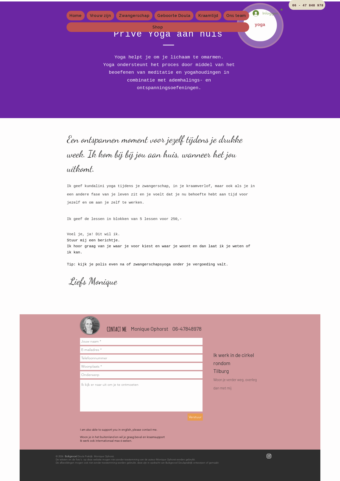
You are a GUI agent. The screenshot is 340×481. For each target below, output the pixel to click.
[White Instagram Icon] (269, 456)
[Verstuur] (195, 417)
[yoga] (260, 25)
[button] (282, 9)
